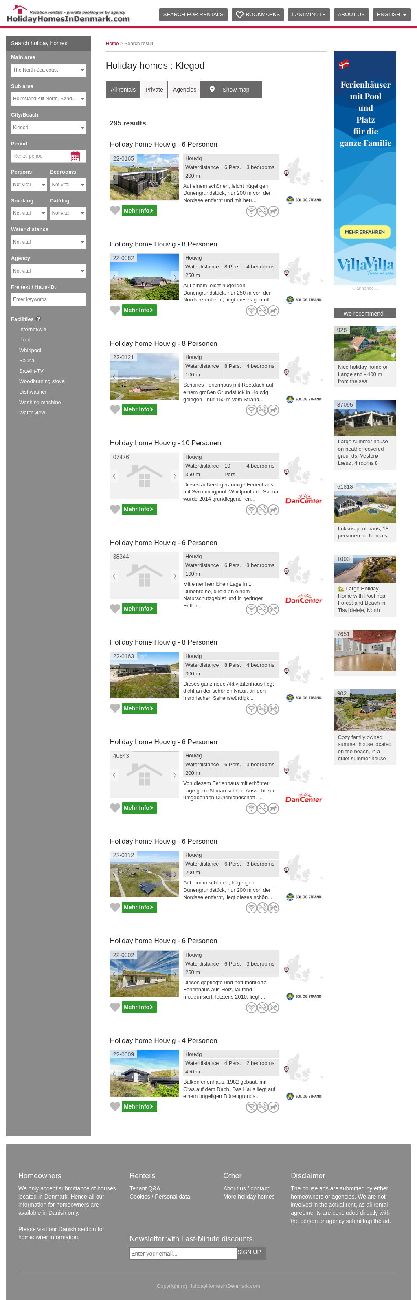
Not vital (22, 184)
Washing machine (40, 402)
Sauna (27, 360)
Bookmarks (263, 14)
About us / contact (246, 1188)
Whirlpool (30, 350)
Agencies (185, 89)
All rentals (123, 89)
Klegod (20, 127)
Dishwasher (33, 392)
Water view (32, 412)
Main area (23, 57)
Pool (24, 340)
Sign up (249, 1252)
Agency (20, 258)
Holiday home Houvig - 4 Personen (163, 1041)
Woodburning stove (42, 381)
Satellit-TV (31, 371)
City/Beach (24, 115)
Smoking (22, 201)
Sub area (22, 86)
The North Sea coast (35, 70)
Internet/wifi (32, 329)
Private (154, 89)
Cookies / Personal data (159, 1196)
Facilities (22, 319)
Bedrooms (63, 172)
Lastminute (308, 14)
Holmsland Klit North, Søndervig (48, 98)
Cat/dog (59, 201)
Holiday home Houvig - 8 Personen (163, 244)
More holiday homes (248, 1196)
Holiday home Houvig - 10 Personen (165, 443)
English (392, 14)
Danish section (77, 1229)
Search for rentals (193, 14)
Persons (21, 172)
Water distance (29, 229)
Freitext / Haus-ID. (33, 287)
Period (19, 144)
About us (351, 14)
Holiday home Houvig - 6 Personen (163, 144)
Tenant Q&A (144, 1188)
